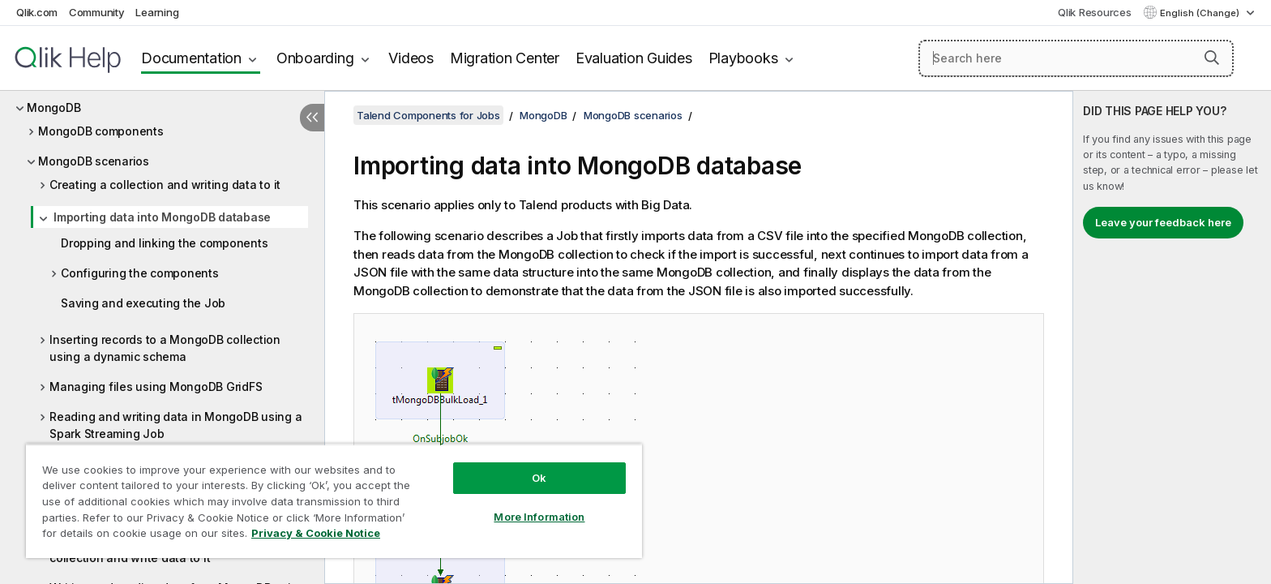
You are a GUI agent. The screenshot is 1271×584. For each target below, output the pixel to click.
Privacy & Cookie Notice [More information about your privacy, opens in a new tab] (315, 532)
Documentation (191, 58)
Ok (539, 477)
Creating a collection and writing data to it (164, 184)
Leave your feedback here (1163, 222)
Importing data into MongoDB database (162, 217)
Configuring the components (140, 273)
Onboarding (315, 58)
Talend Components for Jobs (428, 115)
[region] (334, 501)
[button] (1212, 57)
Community (97, 12)
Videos (411, 58)
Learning (156, 12)
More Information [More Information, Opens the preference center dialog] (539, 516)
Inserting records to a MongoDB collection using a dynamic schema (164, 348)
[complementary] (1172, 337)
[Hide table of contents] (312, 117)
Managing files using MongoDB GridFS (155, 386)
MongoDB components (101, 131)
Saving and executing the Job (143, 303)
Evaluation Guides (634, 58)
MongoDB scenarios (93, 161)
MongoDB (53, 107)
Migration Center (504, 58)
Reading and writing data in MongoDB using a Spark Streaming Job (175, 425)
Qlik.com (37, 12)
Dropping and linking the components (164, 243)
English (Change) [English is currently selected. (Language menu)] (1201, 13)
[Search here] (1076, 58)
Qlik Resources (1095, 12)
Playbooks (743, 58)
